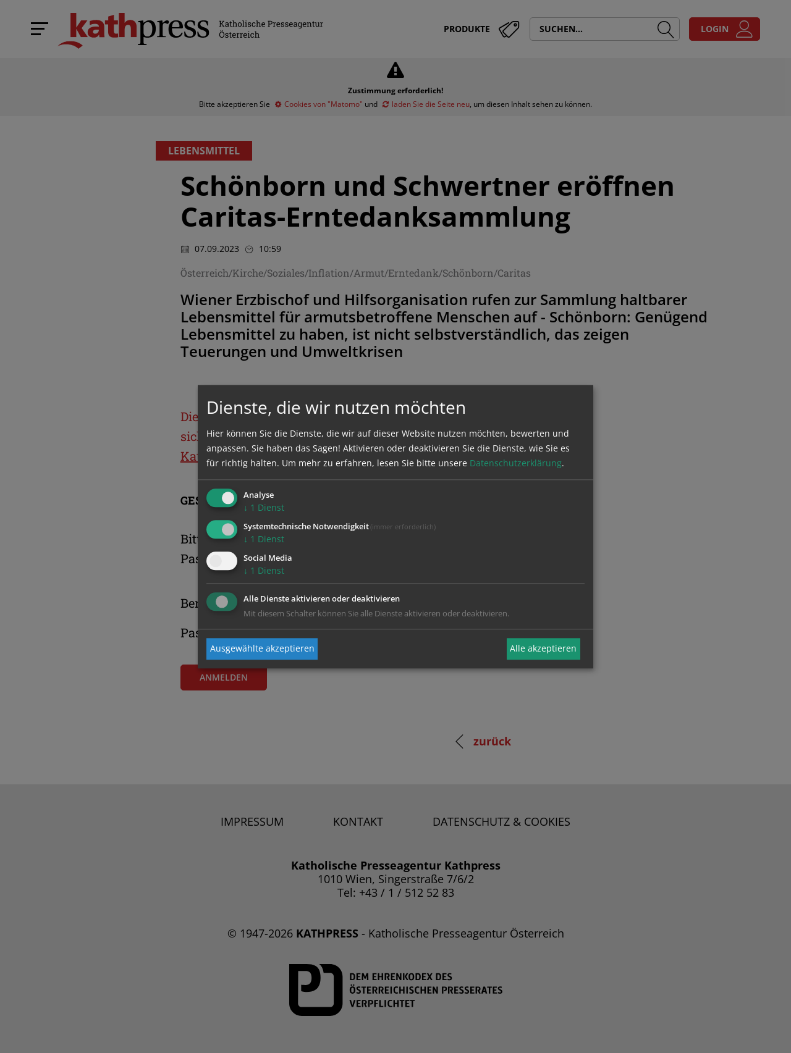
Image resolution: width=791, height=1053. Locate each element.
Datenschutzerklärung (516, 463)
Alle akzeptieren (543, 649)
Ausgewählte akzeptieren (262, 649)
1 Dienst (263, 508)
